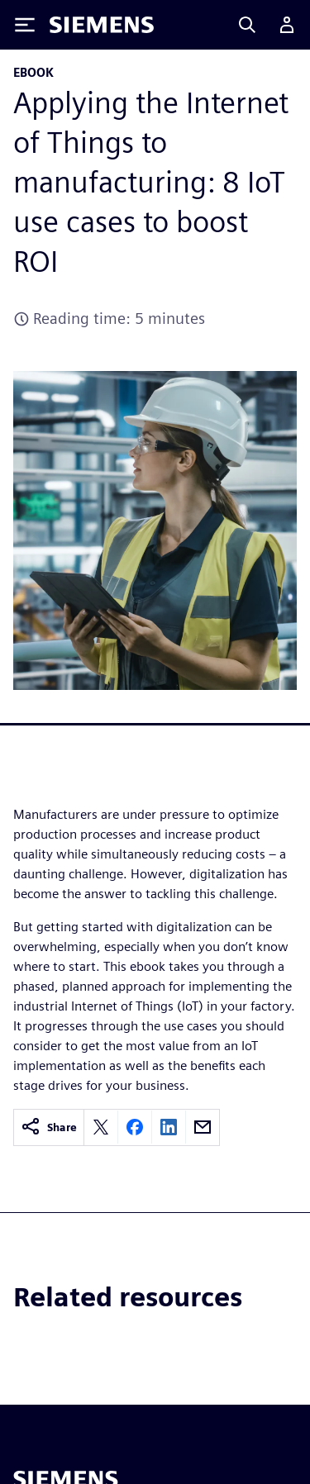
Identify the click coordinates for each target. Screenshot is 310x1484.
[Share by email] (202, 1127)
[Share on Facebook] (134, 1127)
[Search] (247, 24)
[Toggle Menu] (24, 24)
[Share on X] (100, 1127)
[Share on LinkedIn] (168, 1127)
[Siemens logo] (102, 25)
